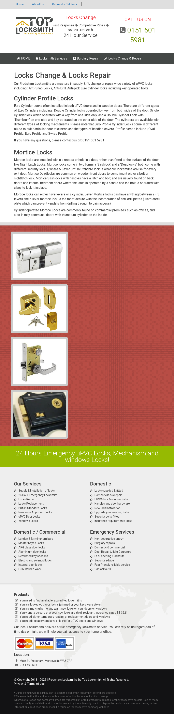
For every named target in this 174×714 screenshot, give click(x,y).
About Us (38, 4)
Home (20, 4)
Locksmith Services (51, 58)
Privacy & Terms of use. (29, 684)
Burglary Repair (85, 58)
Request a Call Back (64, 4)
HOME (23, 58)
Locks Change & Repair (122, 58)
